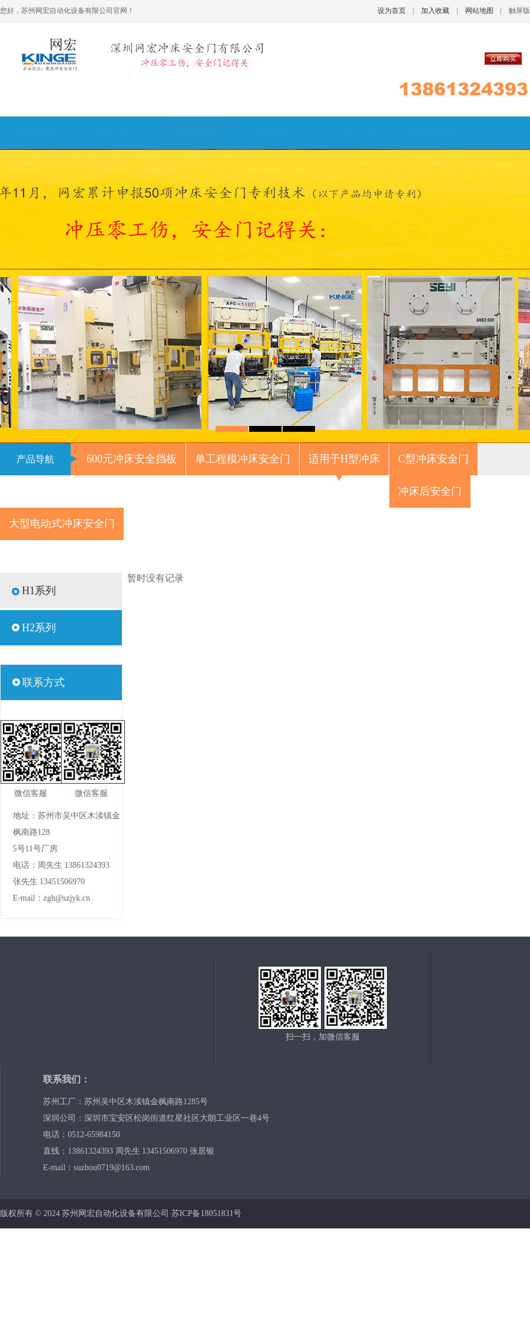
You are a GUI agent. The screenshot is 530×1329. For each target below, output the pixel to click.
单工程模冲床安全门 (242, 459)
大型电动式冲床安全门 (62, 523)
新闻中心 (276, 132)
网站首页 (39, 132)
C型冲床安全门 (433, 459)
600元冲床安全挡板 (132, 459)
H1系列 (39, 591)
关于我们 (118, 132)
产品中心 (197, 132)
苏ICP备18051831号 (206, 1213)
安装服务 (434, 132)
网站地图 (479, 10)
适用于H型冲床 (344, 459)
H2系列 (39, 628)
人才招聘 (355, 132)
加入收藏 (435, 10)
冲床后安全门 (430, 491)
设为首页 (391, 10)
